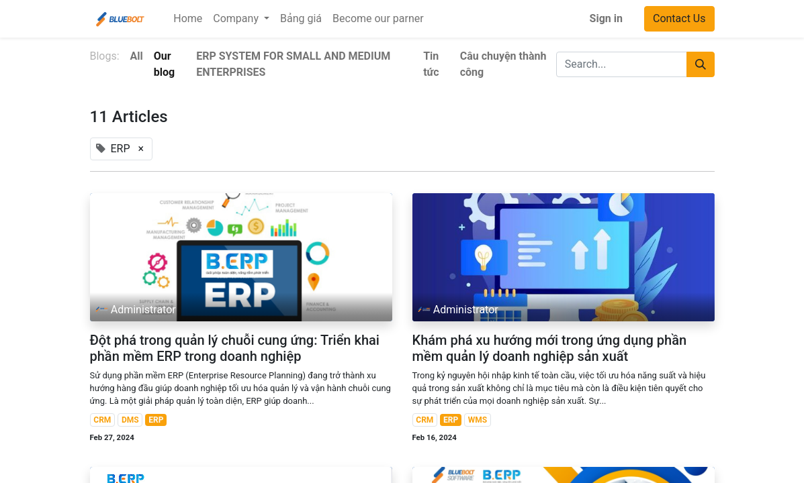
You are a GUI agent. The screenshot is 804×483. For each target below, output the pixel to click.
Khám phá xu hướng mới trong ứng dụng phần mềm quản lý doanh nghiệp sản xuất (549, 348)
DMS (130, 420)
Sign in (606, 18)
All (136, 56)
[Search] (700, 64)
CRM (102, 420)
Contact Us (679, 18)
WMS (477, 420)
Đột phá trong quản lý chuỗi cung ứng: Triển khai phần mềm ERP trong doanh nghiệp (234, 348)
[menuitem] (188, 18)
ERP (155, 420)
